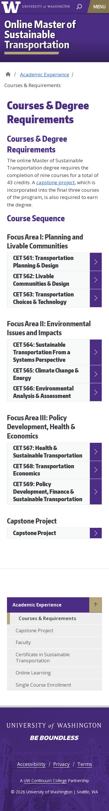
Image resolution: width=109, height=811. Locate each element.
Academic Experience (44, 74)
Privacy (61, 764)
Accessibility (31, 764)
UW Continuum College (45, 780)
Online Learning (33, 673)
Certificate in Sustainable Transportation (43, 657)
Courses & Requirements (47, 618)
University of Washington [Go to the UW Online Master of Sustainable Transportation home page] (12, 6)
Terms (84, 764)
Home (8, 72)
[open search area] (79, 6)
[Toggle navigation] (100, 6)
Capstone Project (34, 630)
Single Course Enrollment (43, 685)
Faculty (23, 642)
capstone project (55, 182)
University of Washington (46, 6)
